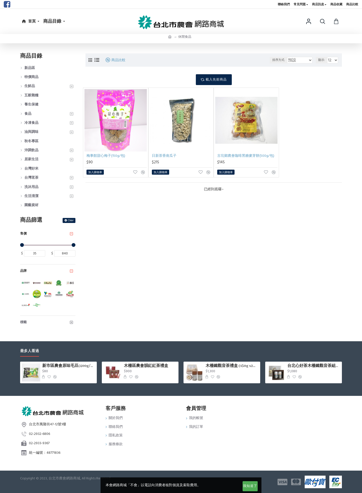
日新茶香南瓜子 (164, 156)
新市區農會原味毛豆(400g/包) (68, 366)
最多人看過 (29, 351)
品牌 (23, 271)
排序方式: (278, 60)
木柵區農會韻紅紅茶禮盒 (146, 366)
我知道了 (250, 486)
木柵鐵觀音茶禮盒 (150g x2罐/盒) (232, 366)
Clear (71, 220)
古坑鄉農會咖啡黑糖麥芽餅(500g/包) (245, 156)
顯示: (323, 60)
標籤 (23, 322)
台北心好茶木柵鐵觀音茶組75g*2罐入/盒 (313, 366)
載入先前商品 (216, 79)
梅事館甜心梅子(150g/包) (105, 156)
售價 (23, 233)
